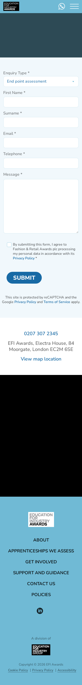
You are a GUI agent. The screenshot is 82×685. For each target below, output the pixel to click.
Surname (12, 113)
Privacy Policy (24, 258)
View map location (41, 359)
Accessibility (67, 670)
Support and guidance (41, 573)
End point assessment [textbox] (26, 81)
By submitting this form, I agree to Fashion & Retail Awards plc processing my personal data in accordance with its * (44, 251)
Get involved (41, 562)
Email (9, 133)
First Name (14, 92)
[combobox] (41, 81)
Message (12, 174)
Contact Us (41, 584)
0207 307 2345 (41, 333)
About (41, 540)
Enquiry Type (16, 73)
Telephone (14, 153)
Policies (41, 595)
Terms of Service (57, 302)
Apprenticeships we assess (41, 551)
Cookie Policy (18, 670)
